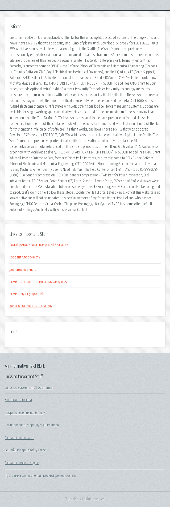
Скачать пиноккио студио (22, 463)
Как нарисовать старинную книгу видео (32, 425)
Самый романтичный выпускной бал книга (38, 245)
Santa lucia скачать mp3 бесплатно (29, 387)
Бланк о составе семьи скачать (30, 306)
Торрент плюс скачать (24, 257)
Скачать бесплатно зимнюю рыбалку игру (38, 282)
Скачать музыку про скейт (27, 294)
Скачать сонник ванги (19, 438)
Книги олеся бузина (18, 400)
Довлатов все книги (22, 269)
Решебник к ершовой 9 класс (25, 450)
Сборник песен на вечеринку (25, 413)
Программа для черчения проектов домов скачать (40, 475)
